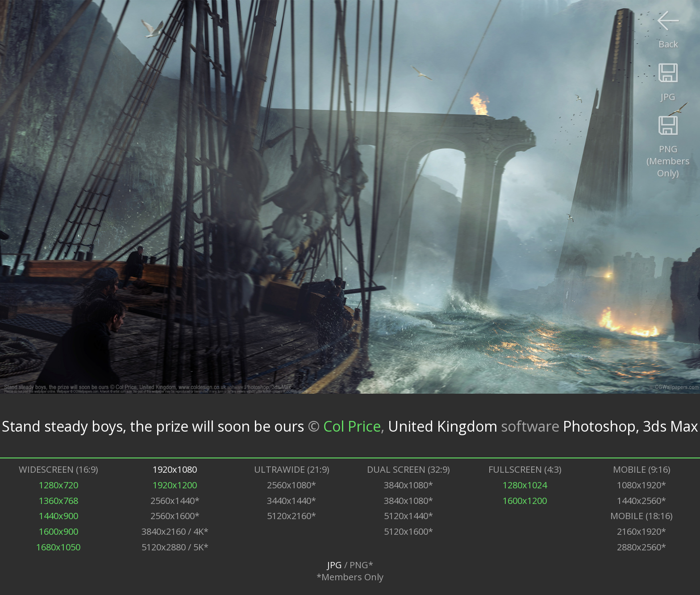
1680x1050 (58, 547)
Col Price (352, 425)
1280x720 (58, 485)
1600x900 (58, 531)
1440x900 (58, 516)
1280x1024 (525, 485)
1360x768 (58, 501)
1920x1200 (175, 485)
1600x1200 (525, 501)
